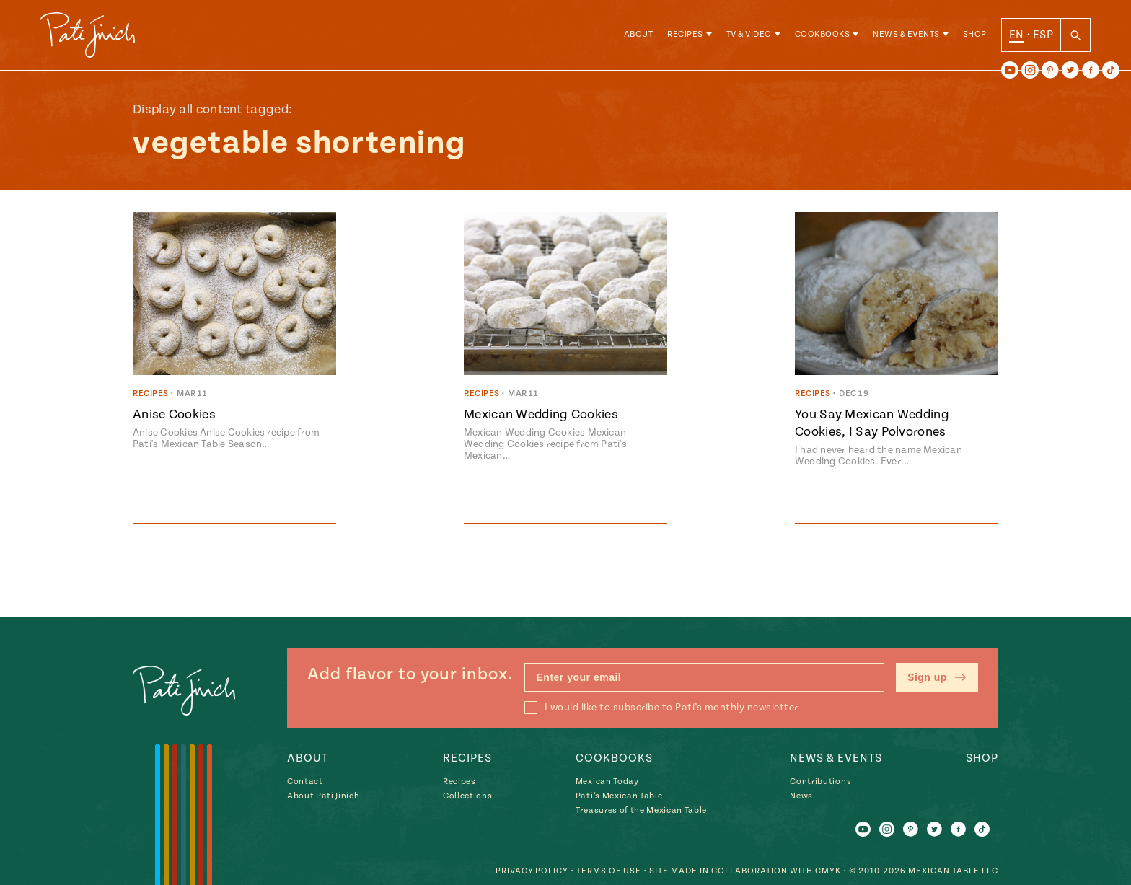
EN (1016, 35)
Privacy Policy (531, 871)
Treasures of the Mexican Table (641, 811)
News (801, 796)
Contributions (820, 782)
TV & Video (749, 35)
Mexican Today (607, 782)
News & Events (906, 35)
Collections (467, 796)
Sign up (937, 678)
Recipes (685, 35)
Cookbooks (822, 35)
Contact (305, 782)
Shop (975, 35)
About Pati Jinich (323, 796)
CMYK (828, 871)
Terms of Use (608, 871)
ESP (1043, 35)
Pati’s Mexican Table (619, 796)
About (638, 35)
